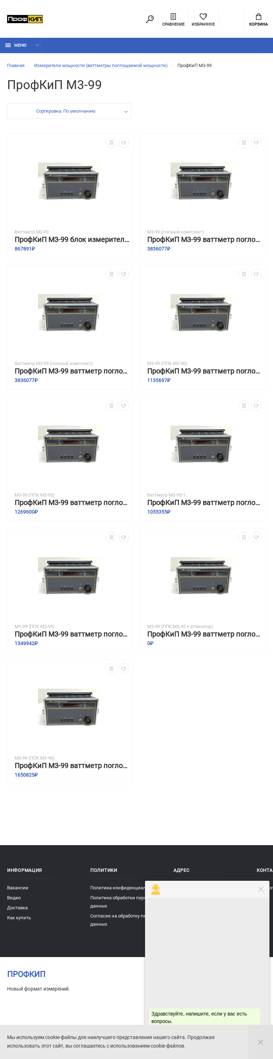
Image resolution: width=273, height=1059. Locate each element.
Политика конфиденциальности (125, 887)
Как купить (19, 917)
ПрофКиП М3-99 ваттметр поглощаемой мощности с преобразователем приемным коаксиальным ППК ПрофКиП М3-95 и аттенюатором (204, 634)
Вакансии (17, 887)
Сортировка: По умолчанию (66, 111)
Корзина (258, 20)
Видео (14, 897)
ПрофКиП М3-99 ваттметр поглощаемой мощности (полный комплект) (204, 240)
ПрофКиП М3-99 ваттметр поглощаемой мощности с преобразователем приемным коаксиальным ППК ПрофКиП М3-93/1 (204, 503)
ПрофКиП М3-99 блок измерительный (72, 240)
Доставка (17, 907)
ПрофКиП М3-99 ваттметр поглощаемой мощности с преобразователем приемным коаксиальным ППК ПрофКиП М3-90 (204, 371)
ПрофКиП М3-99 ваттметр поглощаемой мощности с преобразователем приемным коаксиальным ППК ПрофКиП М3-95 (72, 634)
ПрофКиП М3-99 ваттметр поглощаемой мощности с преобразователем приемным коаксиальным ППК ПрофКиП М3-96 (72, 766)
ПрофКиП (26, 974)
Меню (15, 45)
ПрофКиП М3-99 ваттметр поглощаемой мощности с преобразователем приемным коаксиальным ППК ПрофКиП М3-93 (72, 503)
